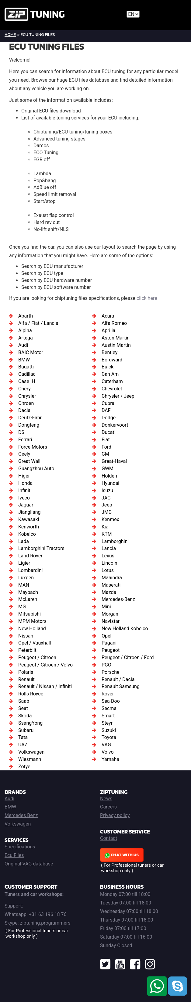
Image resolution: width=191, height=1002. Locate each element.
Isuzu (107, 490)
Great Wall (29, 461)
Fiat (106, 439)
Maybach (28, 592)
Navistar (111, 621)
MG (22, 606)
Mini (106, 606)
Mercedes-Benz (118, 599)
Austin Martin (116, 345)
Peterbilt (27, 650)
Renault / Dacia (118, 679)
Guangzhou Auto (36, 468)
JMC (107, 512)
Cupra (108, 403)
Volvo (108, 752)
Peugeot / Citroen (37, 657)
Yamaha (110, 759)
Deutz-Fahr (30, 418)
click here (147, 298)
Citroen (26, 403)
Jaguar (25, 505)
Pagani (109, 643)
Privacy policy (115, 815)
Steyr (107, 723)
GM (105, 454)
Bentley (109, 352)
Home (10, 34)
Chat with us (122, 855)
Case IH (26, 381)
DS (21, 432)
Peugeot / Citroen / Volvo (45, 665)
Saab (23, 701)
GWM (107, 468)
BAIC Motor (30, 352)
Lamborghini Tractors (41, 548)
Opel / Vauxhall (34, 643)
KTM (107, 534)
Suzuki (109, 730)
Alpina (25, 330)
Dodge (109, 418)
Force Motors (32, 447)
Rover (108, 694)
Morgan (110, 614)
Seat (23, 708)
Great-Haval (114, 461)
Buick (107, 367)
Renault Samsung (121, 686)
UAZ (22, 745)
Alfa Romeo (114, 323)
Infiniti (25, 490)
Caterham (112, 381)
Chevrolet (112, 389)
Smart (108, 716)
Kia (105, 527)
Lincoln (109, 563)
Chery (24, 389)
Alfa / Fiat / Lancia (38, 323)
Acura (108, 316)
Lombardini (30, 570)
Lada (23, 541)
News (106, 798)
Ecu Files (14, 855)
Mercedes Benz (21, 815)
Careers (108, 807)
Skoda (25, 716)
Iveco (24, 498)
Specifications (20, 847)
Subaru (25, 730)
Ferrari (25, 439)
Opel (106, 636)
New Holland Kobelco (125, 628)
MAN (23, 585)
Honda (25, 483)
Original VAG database (29, 864)
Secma (109, 708)
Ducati (109, 432)
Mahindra (112, 578)
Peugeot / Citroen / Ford (128, 657)
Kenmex (110, 519)
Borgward (112, 360)
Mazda (109, 592)
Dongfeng (28, 425)
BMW (24, 360)
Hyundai (110, 483)
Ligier (24, 563)
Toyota (109, 737)
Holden (109, 476)
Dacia (24, 410)
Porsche (110, 672)
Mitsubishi (29, 614)
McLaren (27, 599)
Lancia (109, 548)
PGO (106, 665)
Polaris (25, 672)
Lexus (108, 556)
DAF (106, 410)
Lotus (108, 570)
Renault (26, 679)
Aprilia (108, 330)
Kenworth (28, 527)
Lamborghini (115, 541)
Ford (106, 447)
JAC (106, 498)
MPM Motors (32, 621)
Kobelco (27, 534)
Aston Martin (116, 338)
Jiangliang (29, 512)
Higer (24, 476)
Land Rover (30, 556)
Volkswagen (31, 752)
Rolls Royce (30, 694)
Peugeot (111, 650)
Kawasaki (28, 519)
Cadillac (27, 374)
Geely (24, 454)
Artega (25, 338)
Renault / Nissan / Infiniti (45, 686)
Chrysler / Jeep (118, 396)
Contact (108, 838)
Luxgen (26, 578)
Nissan (25, 636)
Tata (23, 737)
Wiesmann (29, 759)
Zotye (24, 766)
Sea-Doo (111, 701)
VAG (106, 745)
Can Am (110, 374)
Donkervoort (115, 425)
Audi (23, 345)
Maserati (111, 585)
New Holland (32, 628)
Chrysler (27, 396)
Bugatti (26, 367)
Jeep (107, 505)
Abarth (25, 316)
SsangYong (30, 723)
